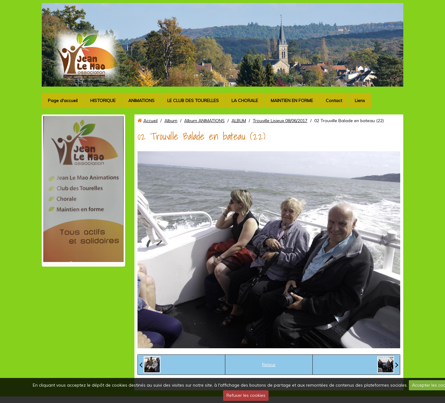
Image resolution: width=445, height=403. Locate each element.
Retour (269, 364)
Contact (334, 100)
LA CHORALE (244, 100)
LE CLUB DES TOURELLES (193, 100)
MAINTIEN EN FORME (292, 100)
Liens (360, 100)
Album (170, 120)
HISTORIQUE (103, 100)
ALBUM (238, 120)
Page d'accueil (63, 100)
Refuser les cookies (246, 395)
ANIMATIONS (141, 100)
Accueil (150, 120)
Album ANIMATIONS (204, 120)
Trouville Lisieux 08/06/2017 (280, 120)
